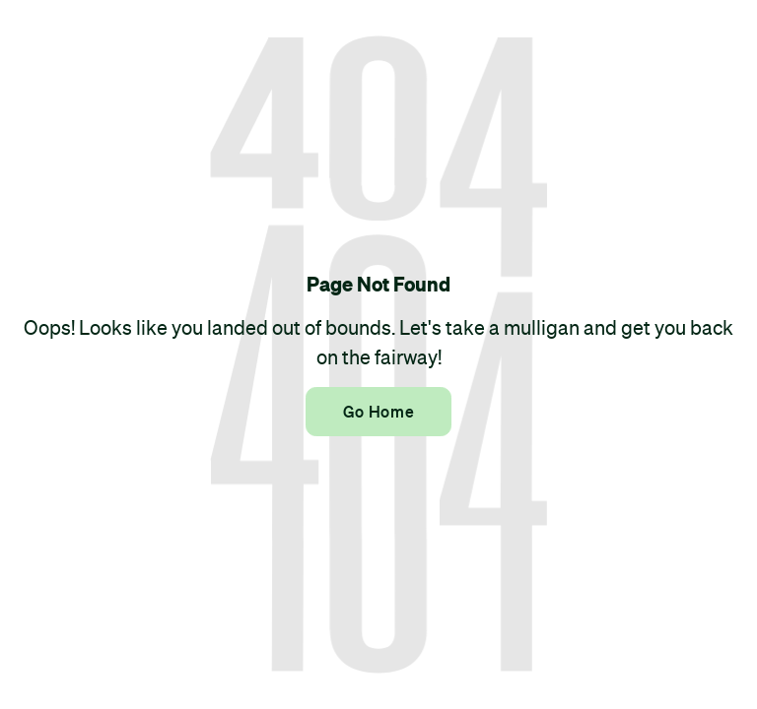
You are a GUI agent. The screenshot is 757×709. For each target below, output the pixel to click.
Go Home (378, 411)
